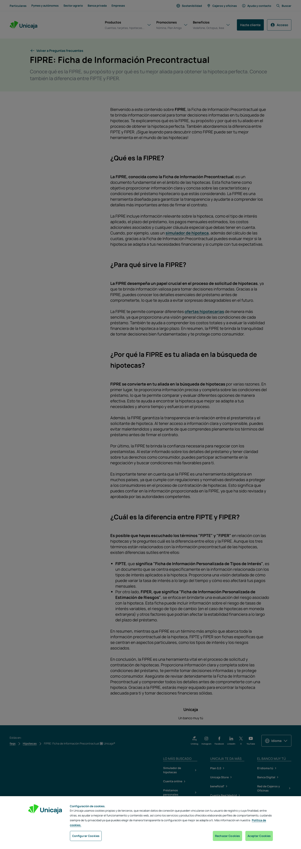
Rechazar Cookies (227, 836)
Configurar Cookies (86, 836)
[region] (150, 822)
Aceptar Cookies (259, 836)
